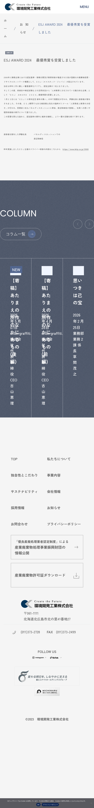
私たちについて (59, 517)
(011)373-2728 (30, 690)
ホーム (5, 28)
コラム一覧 (15, 234)
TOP (14, 517)
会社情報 (54, 550)
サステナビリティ (24, 550)
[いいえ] (91, 803)
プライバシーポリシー (64, 582)
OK (38, 805)
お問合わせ (19, 582)
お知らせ (24, 28)
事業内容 (54, 534)
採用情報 (17, 566)
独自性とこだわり (24, 534)
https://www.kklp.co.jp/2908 (76, 149)
